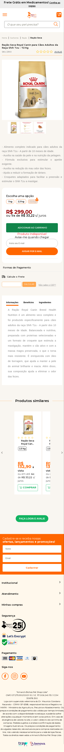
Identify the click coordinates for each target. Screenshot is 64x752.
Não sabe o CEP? (47, 285)
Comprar (32, 227)
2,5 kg (22, 448)
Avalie (58, 51)
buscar (57, 24)
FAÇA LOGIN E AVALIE (32, 518)
